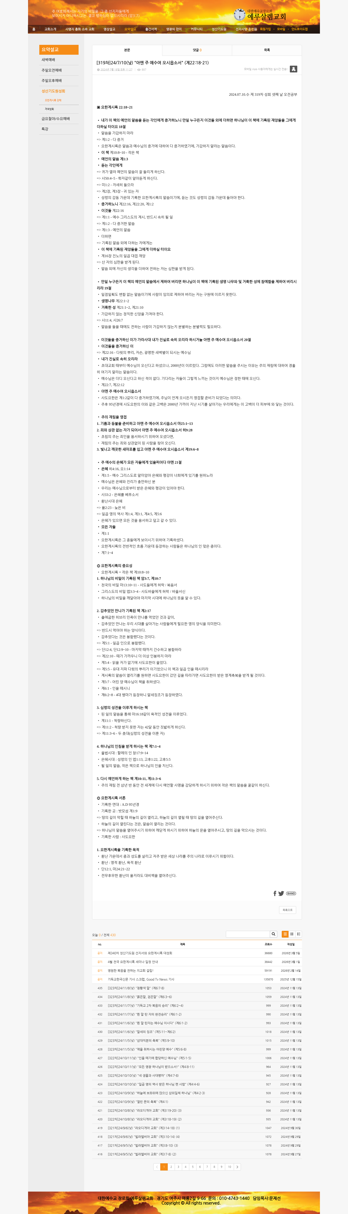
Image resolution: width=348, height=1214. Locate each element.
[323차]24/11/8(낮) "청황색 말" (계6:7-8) (136, 988)
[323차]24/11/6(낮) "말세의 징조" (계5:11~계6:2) (142, 1032)
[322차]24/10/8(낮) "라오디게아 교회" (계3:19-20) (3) (145, 1110)
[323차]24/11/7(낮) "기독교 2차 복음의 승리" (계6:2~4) (145, 1005)
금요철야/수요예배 (56, 119)
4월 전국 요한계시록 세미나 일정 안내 (133, 962)
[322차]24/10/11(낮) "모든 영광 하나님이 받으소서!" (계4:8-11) (151, 1066)
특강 (45, 129)
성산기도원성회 (53, 91)
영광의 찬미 (174, 29)
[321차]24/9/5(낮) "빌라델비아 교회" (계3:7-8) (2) (142, 1154)
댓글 (197, 50)
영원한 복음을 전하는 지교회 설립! (131, 970)
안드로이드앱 (299, 29)
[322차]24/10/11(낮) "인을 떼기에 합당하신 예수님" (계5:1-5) (149, 1058)
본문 (127, 50)
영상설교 (109, 29)
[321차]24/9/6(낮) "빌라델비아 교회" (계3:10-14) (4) (144, 1136)
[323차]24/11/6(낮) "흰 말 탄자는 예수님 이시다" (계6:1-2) (147, 1023)
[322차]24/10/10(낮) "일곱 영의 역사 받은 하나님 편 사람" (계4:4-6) (154, 1084)
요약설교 (130, 29)
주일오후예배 (52, 80)
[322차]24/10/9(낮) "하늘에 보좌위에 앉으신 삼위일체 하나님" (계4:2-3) (156, 1093)
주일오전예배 (52, 70)
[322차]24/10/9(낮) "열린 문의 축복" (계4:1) (138, 1101)
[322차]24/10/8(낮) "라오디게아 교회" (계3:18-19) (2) (145, 1119)
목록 (267, 50)
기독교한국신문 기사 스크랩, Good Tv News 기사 (141, 979)
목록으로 (288, 910)
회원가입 (265, 29)
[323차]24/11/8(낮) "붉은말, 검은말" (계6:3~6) (140, 997)
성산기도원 (219, 29)
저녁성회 (49, 109)
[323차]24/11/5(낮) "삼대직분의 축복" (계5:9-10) (141, 1040)
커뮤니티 (197, 29)
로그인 (250, 29)
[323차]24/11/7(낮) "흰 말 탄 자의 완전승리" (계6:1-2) (145, 1014)
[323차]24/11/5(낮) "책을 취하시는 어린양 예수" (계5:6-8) (147, 1049)
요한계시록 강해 (53, 100)
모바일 (281, 29)
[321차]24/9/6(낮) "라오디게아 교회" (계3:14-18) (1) (144, 1128)
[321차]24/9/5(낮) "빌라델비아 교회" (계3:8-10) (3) (143, 1145)
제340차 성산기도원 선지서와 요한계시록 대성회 (140, 953)
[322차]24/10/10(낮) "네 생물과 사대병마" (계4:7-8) (143, 1075)
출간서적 (151, 29)
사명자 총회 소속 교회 (79, 29)
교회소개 (50, 29)
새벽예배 (48, 60)
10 (229, 1166)
